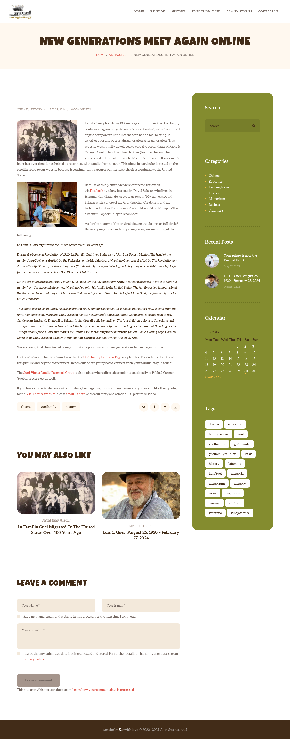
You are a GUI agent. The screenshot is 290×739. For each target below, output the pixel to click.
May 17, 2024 (232, 266)
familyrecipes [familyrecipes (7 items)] (219, 434)
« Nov (209, 377)
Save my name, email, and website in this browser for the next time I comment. (79, 616)
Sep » (217, 377)
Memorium (217, 199)
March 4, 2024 (141, 526)
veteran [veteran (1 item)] (234, 503)
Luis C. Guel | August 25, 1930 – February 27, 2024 (141, 535)
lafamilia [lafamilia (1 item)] (234, 463)
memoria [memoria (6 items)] (237, 473)
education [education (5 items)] (235, 424)
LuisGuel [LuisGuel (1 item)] (215, 473)
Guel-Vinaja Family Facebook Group (48, 372)
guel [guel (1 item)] (241, 434)
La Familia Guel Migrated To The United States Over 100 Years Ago (56, 529)
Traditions (216, 210)
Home (100, 54)
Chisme (22, 109)
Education (216, 181)
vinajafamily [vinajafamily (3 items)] (240, 513)
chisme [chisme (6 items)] (214, 424)
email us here (75, 394)
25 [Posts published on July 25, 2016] (206, 371)
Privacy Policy (33, 659)
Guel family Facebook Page (102, 357)
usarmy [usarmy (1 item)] (214, 503)
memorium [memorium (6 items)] (217, 483)
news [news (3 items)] (213, 493)
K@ (121, 729)
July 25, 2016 (56, 109)
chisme (26, 406)
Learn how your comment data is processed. (103, 689)
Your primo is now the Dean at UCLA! (240, 257)
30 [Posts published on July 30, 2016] (246, 371)
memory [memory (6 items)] (240, 483)
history (71, 406)
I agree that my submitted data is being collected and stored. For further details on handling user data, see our (100, 656)
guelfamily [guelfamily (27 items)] (242, 444)
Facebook (96, 190)
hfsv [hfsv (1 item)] (248, 454)
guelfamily (48, 406)
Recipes (214, 204)
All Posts (116, 54)
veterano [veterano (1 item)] (215, 513)
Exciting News (219, 187)
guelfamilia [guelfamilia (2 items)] (217, 444)
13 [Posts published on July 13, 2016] (222, 358)
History (36, 109)
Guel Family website (40, 394)
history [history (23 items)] (214, 463)
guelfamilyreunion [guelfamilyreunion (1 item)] (222, 454)
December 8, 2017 (56, 520)
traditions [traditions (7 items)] (233, 493)
